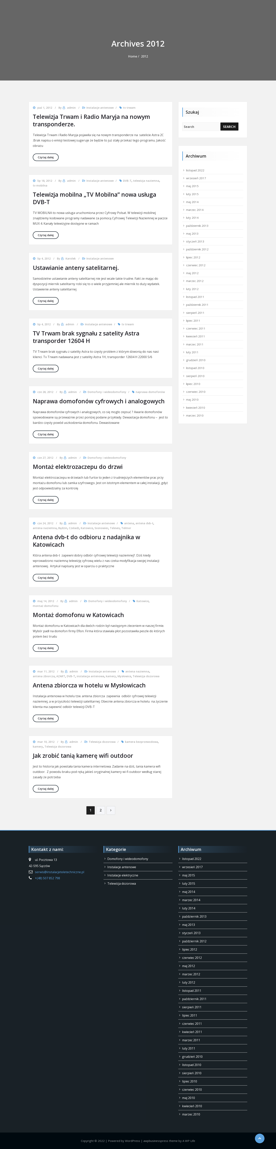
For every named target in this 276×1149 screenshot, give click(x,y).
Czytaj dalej (48, 157)
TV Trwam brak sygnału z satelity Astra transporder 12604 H (86, 337)
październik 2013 (197, 226)
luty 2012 (192, 289)
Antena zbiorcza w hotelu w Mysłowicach (89, 685)
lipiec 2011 (193, 320)
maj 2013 (192, 233)
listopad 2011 (195, 297)
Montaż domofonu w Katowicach (78, 615)
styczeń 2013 (195, 241)
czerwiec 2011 (195, 328)
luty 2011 (192, 352)
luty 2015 (192, 194)
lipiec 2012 (193, 257)
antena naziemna (45, 528)
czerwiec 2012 (195, 265)
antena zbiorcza (44, 676)
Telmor (126, 528)
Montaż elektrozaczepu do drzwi (78, 467)
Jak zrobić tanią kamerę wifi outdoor (83, 755)
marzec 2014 (195, 210)
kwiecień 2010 (195, 407)
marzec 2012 (195, 281)
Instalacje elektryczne (122, 875)
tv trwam (129, 107)
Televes (115, 528)
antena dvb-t (144, 523)
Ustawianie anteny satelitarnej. (76, 268)
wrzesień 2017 (196, 178)
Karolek (71, 258)
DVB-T (127, 180)
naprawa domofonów (150, 392)
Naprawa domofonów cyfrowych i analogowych (99, 401)
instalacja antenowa (90, 676)
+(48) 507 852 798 (47, 878)
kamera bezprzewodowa (141, 742)
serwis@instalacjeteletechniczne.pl (59, 872)
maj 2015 (192, 186)
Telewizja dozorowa (146, 676)
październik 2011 (197, 305)
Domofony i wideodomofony (107, 392)
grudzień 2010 (195, 360)
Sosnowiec (101, 528)
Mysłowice (124, 676)
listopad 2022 (195, 170)
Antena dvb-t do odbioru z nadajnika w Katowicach (86, 540)
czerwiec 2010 (195, 392)
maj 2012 (192, 273)
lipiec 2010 (193, 384)
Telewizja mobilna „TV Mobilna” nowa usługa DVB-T (94, 198)
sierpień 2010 (195, 376)
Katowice (87, 528)
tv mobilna (40, 185)
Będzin (62, 528)
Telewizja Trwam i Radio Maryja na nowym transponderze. (91, 120)
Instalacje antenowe (100, 107)
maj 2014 (192, 202)
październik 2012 (197, 249)
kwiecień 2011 (195, 336)
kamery (111, 676)
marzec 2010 (195, 415)
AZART (60, 676)
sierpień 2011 (195, 313)
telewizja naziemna (146, 180)
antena (129, 523)
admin (71, 107)
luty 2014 (192, 217)
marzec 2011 (195, 344)
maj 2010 (192, 399)
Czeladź (74, 528)
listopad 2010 (195, 368)
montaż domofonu (45, 606)
